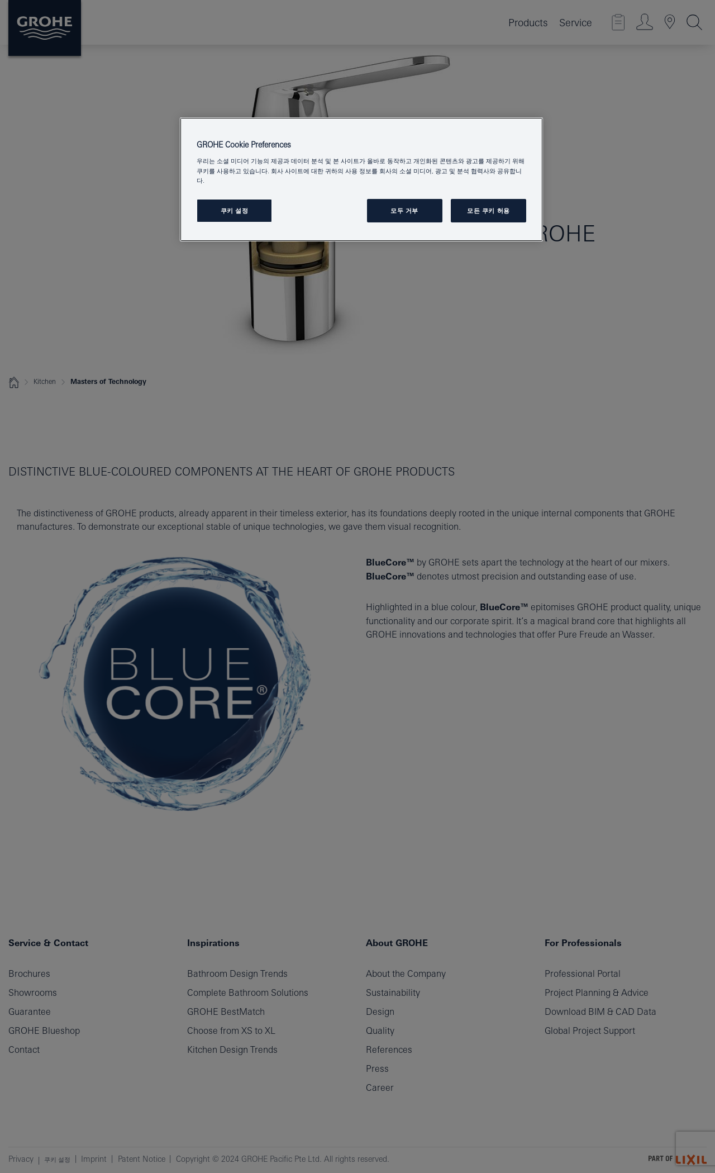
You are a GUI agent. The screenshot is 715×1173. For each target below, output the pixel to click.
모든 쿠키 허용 (488, 210)
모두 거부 (404, 210)
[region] (361, 179)
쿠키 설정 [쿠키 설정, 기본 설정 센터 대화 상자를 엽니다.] (235, 210)
